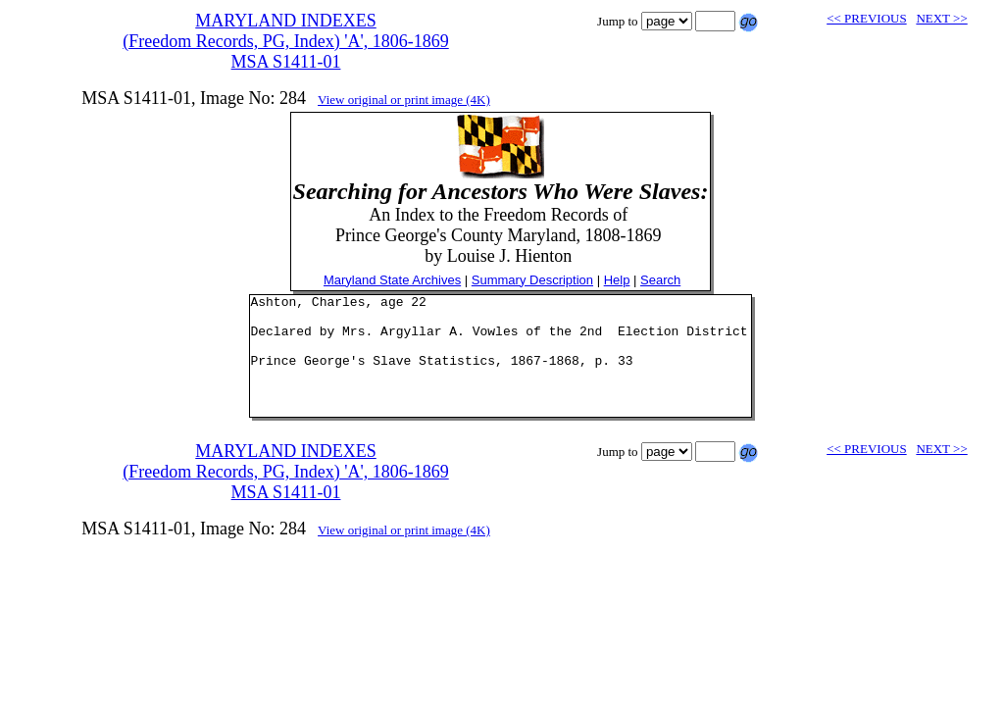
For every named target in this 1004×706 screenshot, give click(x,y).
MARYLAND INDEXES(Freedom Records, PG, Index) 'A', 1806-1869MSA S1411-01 (285, 41)
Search (660, 280)
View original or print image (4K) (404, 99)
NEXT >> (941, 18)
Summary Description (532, 280)
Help (617, 280)
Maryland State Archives (392, 280)
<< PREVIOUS (866, 18)
